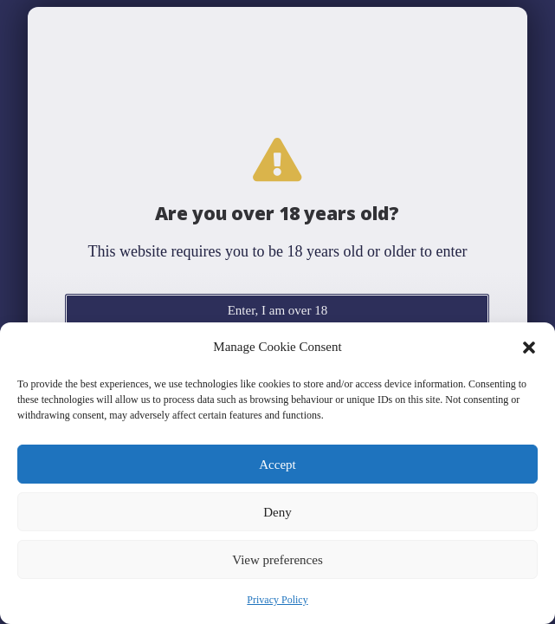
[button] (529, 347)
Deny (277, 512)
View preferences (277, 560)
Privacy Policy (277, 600)
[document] (277, 312)
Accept (277, 464)
